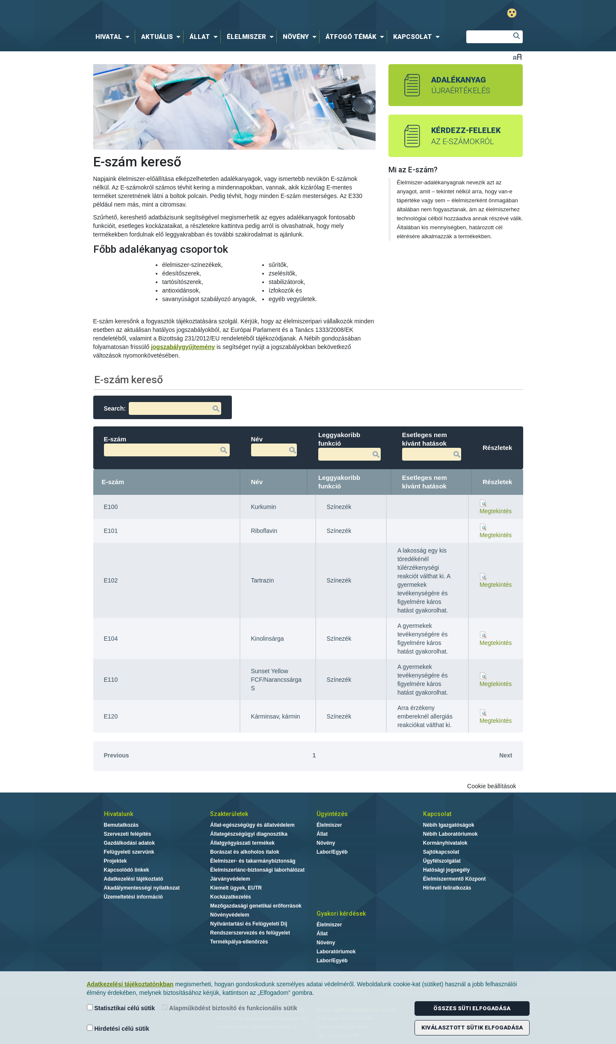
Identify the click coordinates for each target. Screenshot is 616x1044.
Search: (162, 408)
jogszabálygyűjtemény (183, 346)
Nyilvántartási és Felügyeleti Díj (248, 924)
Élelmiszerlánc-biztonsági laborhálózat (257, 870)
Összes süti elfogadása (471, 1008)
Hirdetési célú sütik (118, 1028)
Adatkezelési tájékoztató (133, 879)
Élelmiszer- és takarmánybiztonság (252, 861)
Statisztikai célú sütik (121, 1007)
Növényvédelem (229, 915)
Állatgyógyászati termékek (242, 843)
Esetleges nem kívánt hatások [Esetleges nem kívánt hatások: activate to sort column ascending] (424, 482)
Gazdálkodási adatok (129, 843)
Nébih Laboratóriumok (450, 834)
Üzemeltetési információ (133, 897)
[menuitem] (114, 36)
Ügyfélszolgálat (442, 861)
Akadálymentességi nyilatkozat (142, 888)
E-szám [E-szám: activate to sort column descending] (113, 481)
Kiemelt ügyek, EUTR (236, 888)
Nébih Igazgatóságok (448, 825)
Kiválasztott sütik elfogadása (472, 1027)
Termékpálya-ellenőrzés (239, 942)
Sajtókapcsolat (441, 852)
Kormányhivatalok (445, 843)
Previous (116, 755)
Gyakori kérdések (341, 913)
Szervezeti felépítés (127, 834)
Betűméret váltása (517, 56)
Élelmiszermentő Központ (454, 879)
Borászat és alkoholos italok (244, 852)
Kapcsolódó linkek (126, 870)
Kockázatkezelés (230, 897)
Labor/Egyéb (332, 852)
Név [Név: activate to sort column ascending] (257, 481)
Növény (326, 843)
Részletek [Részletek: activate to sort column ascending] (497, 481)
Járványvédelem (230, 879)
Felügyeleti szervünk (129, 852)
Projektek (115, 861)
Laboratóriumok (336, 952)
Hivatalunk (118, 813)
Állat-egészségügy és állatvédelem (252, 825)
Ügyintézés (332, 813)
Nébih (219, 13)
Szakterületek (229, 813)
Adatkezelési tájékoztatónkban (130, 984)
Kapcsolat (437, 813)
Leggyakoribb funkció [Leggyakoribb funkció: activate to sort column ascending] (339, 482)
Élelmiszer (329, 825)
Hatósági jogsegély (446, 870)
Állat (322, 834)
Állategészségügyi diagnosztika (248, 834)
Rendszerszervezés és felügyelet (250, 933)
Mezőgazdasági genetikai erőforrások (255, 906)
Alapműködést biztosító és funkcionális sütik (229, 1007)
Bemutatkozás (121, 825)
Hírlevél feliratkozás (447, 888)
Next (505, 755)
